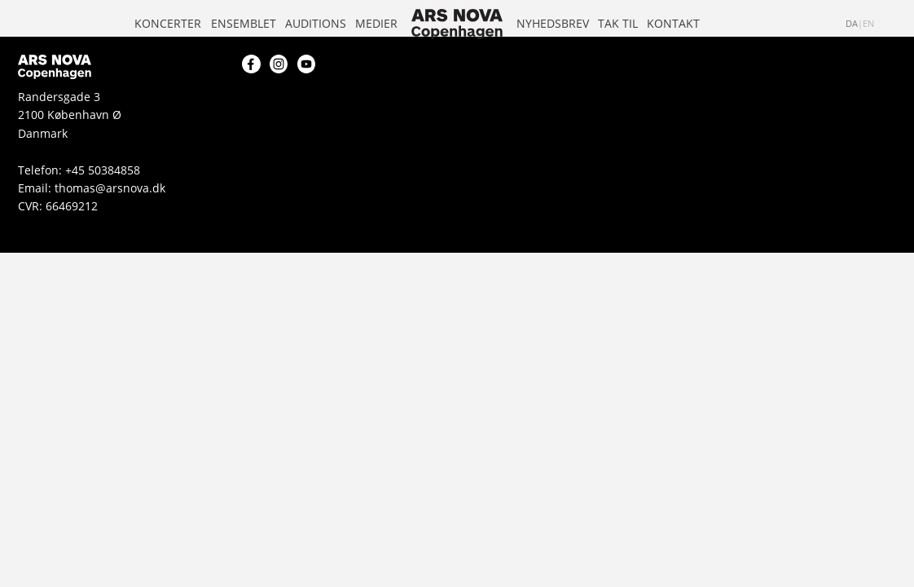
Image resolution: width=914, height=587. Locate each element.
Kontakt (673, 23)
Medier (376, 23)
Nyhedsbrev (552, 23)
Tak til (618, 23)
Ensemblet (243, 23)
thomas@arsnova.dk (110, 188)
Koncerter (167, 23)
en (868, 23)
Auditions (315, 23)
